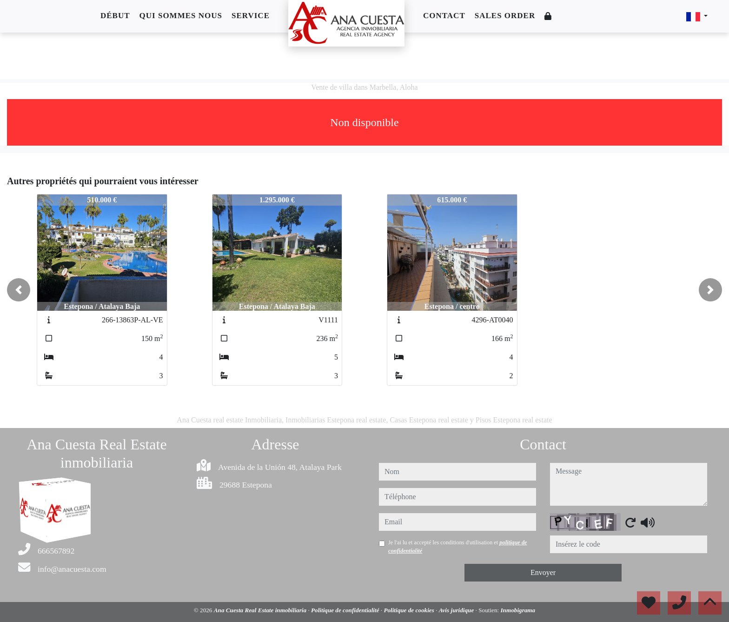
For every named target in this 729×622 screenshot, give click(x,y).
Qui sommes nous (180, 15)
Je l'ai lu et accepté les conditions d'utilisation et (457, 546)
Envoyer (543, 572)
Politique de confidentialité (346, 610)
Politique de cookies (410, 610)
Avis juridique (457, 610)
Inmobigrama (517, 610)
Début (115, 15)
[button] (18, 289)
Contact (444, 15)
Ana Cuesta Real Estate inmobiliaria (261, 610)
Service (251, 15)
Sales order (505, 15)
